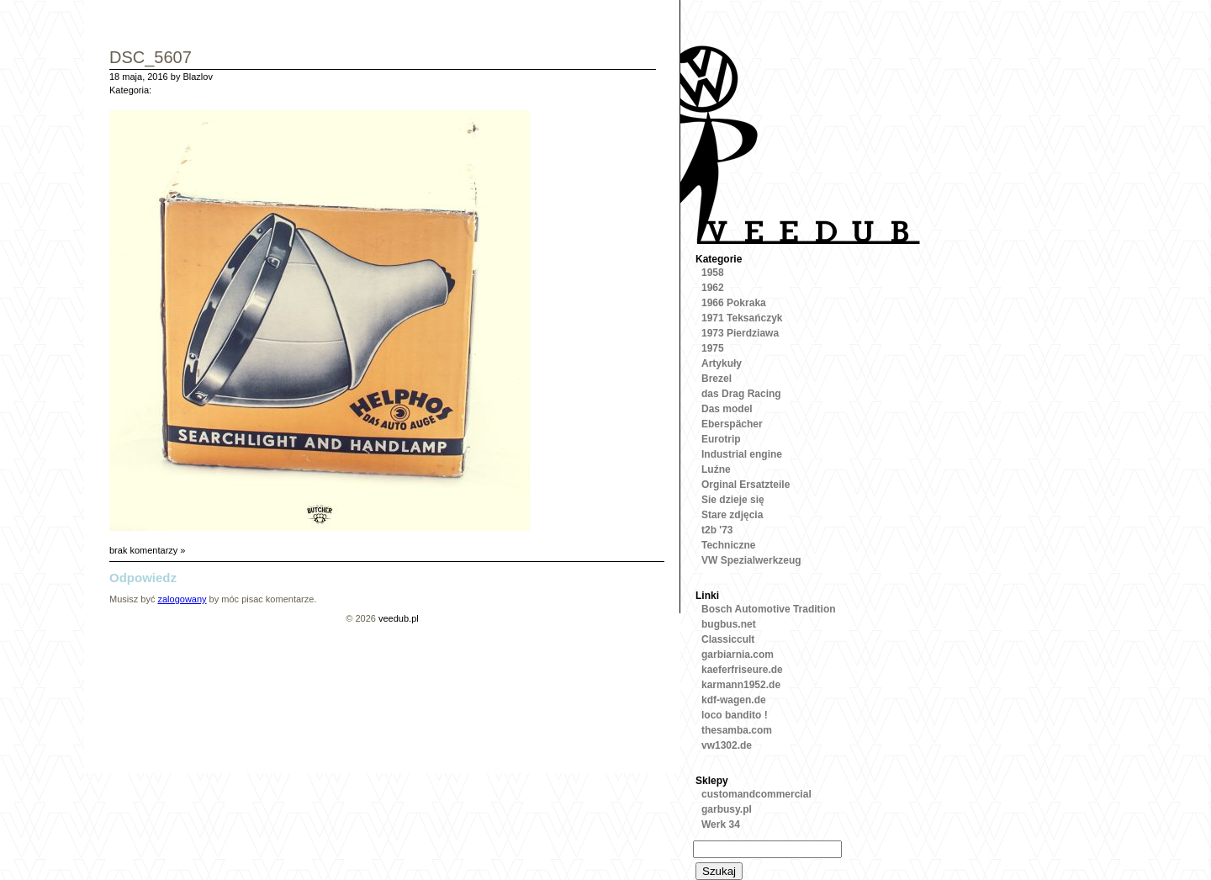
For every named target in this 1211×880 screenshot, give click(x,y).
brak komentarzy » (147, 550)
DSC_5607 (150, 58)
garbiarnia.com (737, 654)
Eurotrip (721, 439)
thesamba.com (736, 730)
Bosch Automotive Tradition (768, 609)
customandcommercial (756, 794)
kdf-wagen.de (733, 700)
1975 (712, 348)
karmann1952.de (740, 685)
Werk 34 (720, 824)
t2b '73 (717, 530)
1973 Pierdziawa (740, 333)
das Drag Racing (741, 394)
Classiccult (727, 639)
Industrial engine (741, 454)
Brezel (716, 378)
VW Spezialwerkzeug (751, 560)
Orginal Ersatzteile (745, 484)
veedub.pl (398, 618)
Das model (727, 409)
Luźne (716, 469)
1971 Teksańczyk (742, 318)
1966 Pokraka (733, 303)
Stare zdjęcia (732, 515)
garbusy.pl (726, 809)
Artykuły (721, 363)
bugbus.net (728, 624)
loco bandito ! (734, 715)
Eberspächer (732, 424)
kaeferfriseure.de (742, 670)
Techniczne (728, 545)
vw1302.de (726, 745)
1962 (712, 288)
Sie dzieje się (732, 500)
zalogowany (181, 599)
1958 (712, 272)
